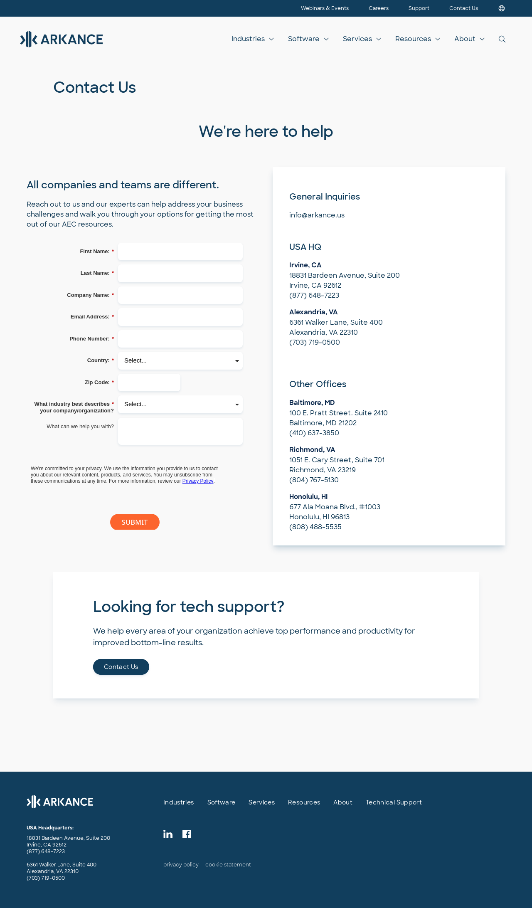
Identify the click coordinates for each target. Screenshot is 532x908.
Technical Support (394, 802)
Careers (379, 8)
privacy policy (181, 864)
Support (419, 8)
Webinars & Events (325, 8)
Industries (248, 39)
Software (304, 39)
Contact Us (463, 8)
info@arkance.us (317, 215)
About (464, 39)
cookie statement (228, 864)
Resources (413, 39)
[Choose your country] (501, 8)
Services (357, 39)
